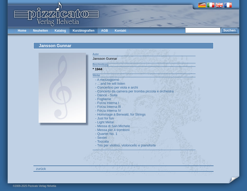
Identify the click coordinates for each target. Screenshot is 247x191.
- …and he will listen (110, 83)
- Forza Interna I (107, 103)
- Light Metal (104, 122)
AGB (104, 30)
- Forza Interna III (108, 107)
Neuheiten (40, 30)
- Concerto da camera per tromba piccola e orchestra (134, 91)
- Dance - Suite (106, 95)
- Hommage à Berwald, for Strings (120, 114)
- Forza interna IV (108, 110)
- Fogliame (103, 99)
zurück (41, 169)
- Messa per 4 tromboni (112, 130)
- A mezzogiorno (107, 80)
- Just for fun (104, 118)
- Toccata (102, 141)
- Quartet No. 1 (106, 134)
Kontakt (120, 30)
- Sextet (101, 138)
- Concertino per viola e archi (116, 87)
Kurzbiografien (83, 30)
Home (22, 30)
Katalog (60, 30)
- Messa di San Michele (112, 126)
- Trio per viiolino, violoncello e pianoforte (125, 145)
